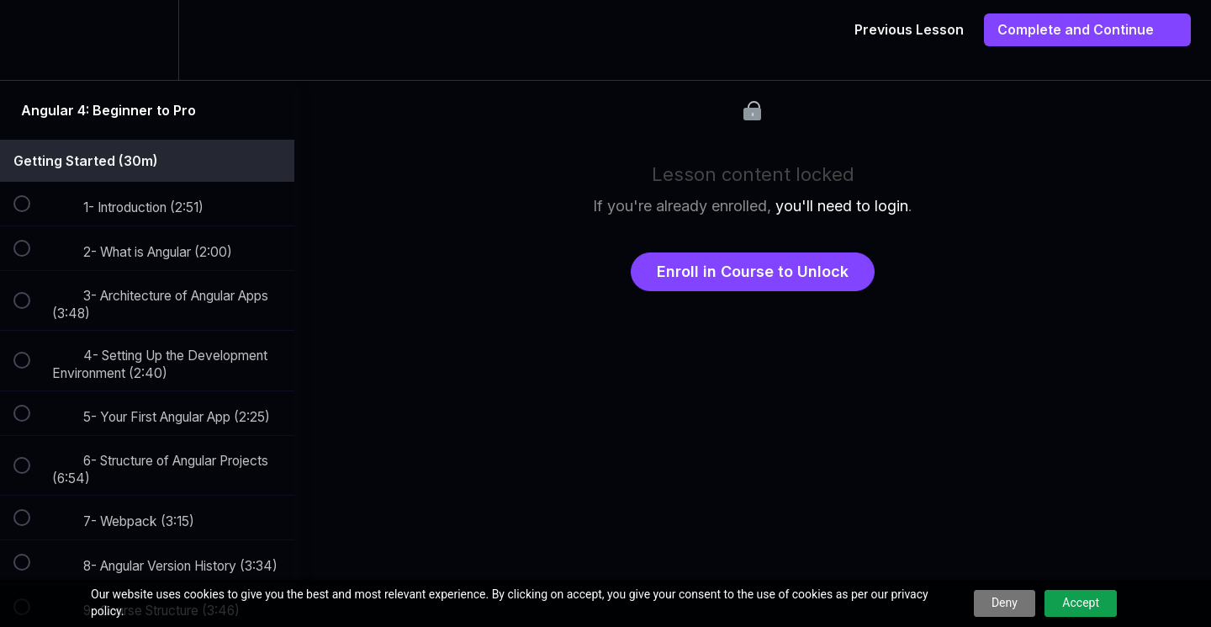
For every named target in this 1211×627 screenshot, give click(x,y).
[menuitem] (147, 40)
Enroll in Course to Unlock (753, 271)
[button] (31, 40)
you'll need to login (841, 206)
